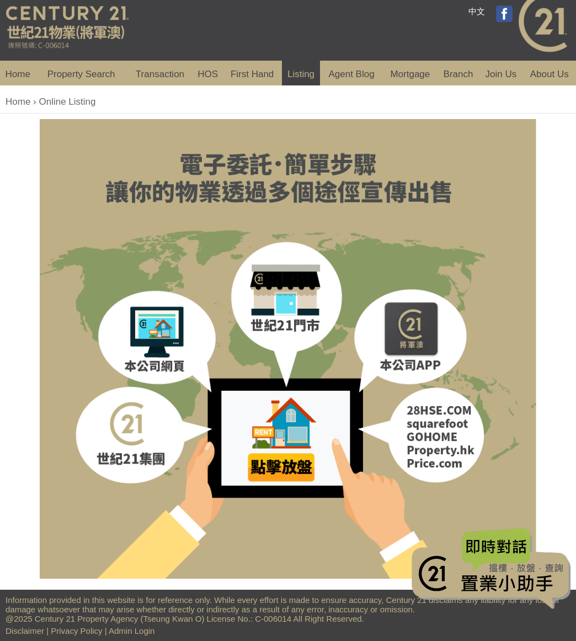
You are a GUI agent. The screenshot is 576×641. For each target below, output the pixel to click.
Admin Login (131, 630)
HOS (208, 74)
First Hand (252, 74)
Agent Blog (351, 74)
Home (18, 74)
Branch (458, 74)
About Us (549, 74)
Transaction (160, 74)
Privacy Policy (76, 630)
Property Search (81, 74)
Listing (300, 74)
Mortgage (410, 74)
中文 (476, 11)
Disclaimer (25, 630)
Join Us (501, 74)
